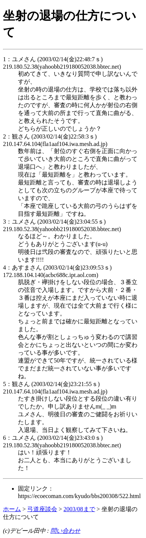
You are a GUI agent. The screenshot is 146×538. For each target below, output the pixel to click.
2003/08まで (79, 509)
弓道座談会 (42, 509)
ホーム (12, 509)
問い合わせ (65, 531)
